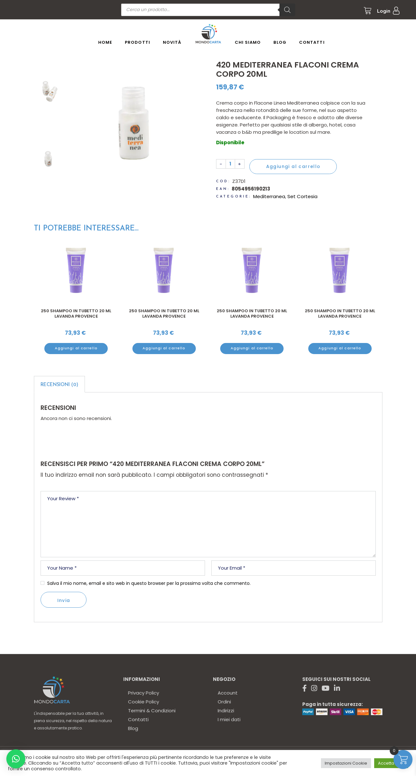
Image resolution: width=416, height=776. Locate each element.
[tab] (59, 384)
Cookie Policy (143, 701)
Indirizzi (226, 710)
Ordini (224, 701)
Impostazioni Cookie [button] (346, 763)
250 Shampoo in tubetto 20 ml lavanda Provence (76, 314)
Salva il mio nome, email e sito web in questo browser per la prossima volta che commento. (149, 583)
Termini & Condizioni (152, 710)
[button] (15, 758)
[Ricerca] (287, 9)
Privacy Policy (143, 692)
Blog (133, 728)
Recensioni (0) (59, 385)
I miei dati (229, 719)
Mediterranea (269, 196)
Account (228, 692)
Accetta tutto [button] (391, 763)
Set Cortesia (302, 196)
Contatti (138, 719)
